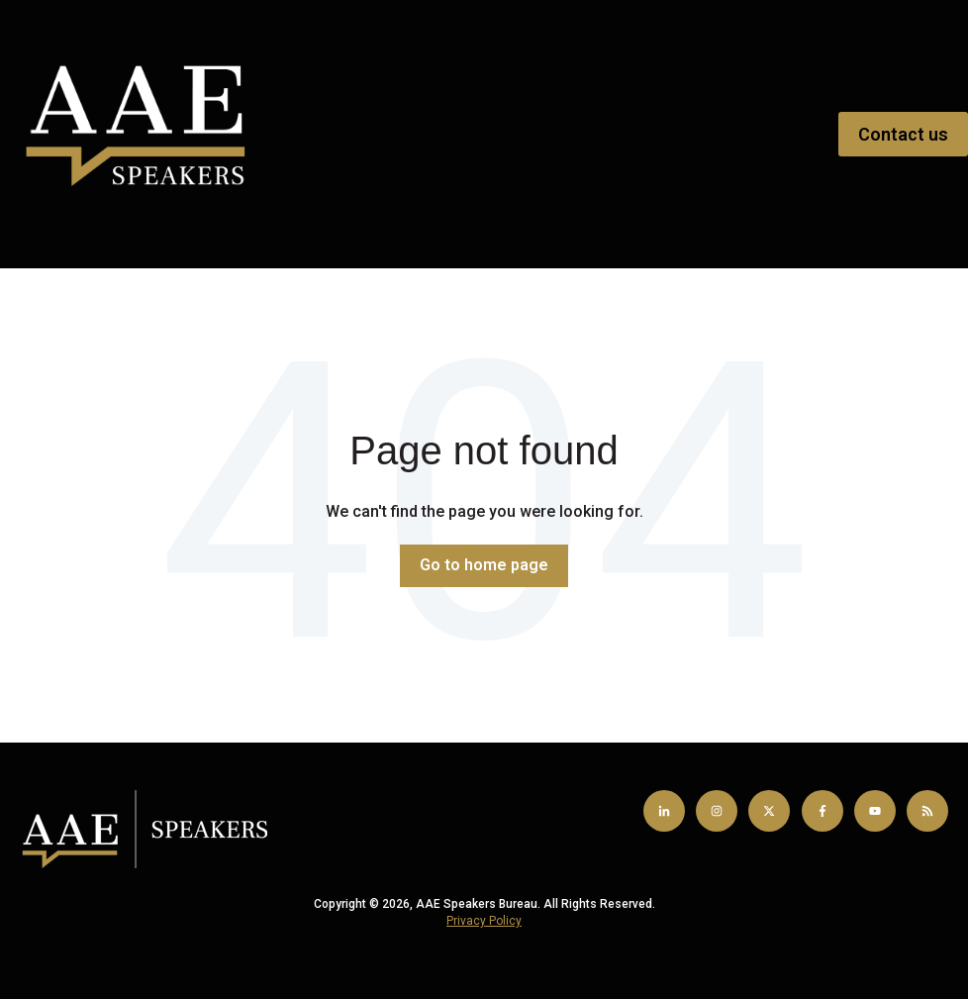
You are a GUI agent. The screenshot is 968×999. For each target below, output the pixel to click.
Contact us (903, 134)
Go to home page (484, 564)
